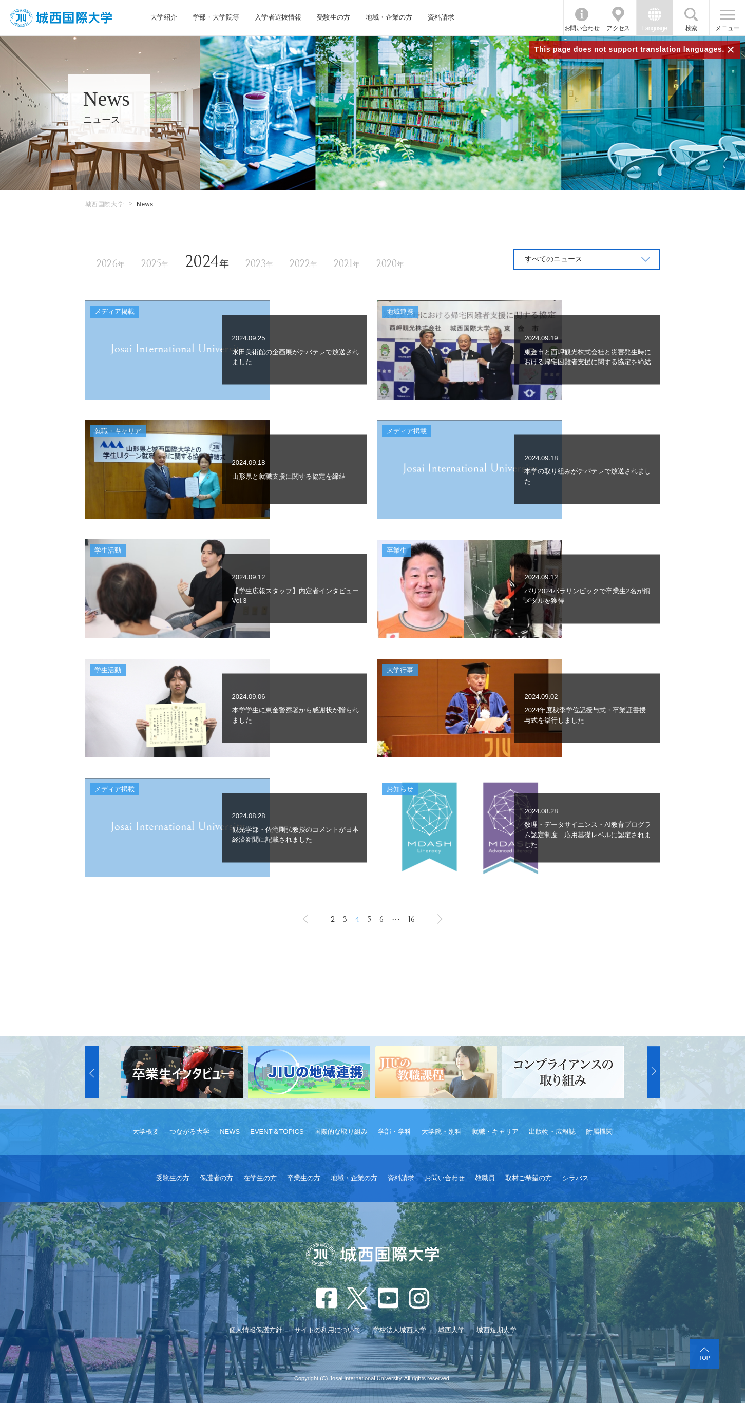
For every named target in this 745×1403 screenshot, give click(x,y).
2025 (154, 264)
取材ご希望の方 (528, 1178)
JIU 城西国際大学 (61, 18)
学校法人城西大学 (399, 1330)
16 (411, 919)
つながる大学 (189, 1131)
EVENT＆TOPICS (277, 1131)
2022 (303, 264)
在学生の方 (260, 1178)
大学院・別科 (442, 1131)
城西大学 (451, 1330)
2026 (111, 264)
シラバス (575, 1178)
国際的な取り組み (341, 1131)
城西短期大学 (496, 1330)
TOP (704, 1358)
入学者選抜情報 (278, 17)
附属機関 (599, 1131)
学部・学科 (394, 1131)
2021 (347, 264)
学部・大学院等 (216, 17)
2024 (207, 262)
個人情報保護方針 (255, 1330)
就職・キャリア (495, 1131)
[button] (92, 1072)
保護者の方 (216, 1178)
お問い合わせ (581, 28)
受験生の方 (333, 17)
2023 (259, 264)
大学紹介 (163, 17)
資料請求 (441, 17)
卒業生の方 (303, 1178)
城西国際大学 (104, 204)
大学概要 (145, 1131)
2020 (390, 264)
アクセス (618, 28)
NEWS (230, 1131)
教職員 (485, 1178)
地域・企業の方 (389, 17)
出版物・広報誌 (552, 1131)
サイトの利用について (327, 1330)
